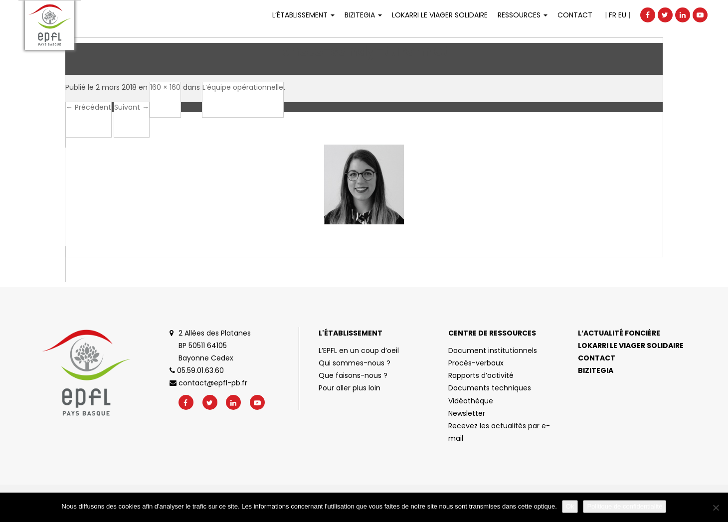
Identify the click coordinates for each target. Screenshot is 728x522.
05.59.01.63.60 (197, 370)
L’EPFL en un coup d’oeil (359, 350)
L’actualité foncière (619, 333)
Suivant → (131, 107)
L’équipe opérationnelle (242, 87)
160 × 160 (165, 87)
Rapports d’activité (481, 375)
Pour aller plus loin (349, 388)
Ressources (522, 15)
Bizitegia (363, 15)
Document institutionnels (492, 350)
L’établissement (303, 15)
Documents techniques (489, 388)
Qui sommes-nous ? (354, 363)
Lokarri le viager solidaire (631, 345)
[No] (716, 508)
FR (612, 15)
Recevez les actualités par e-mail (499, 432)
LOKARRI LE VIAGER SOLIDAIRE (440, 15)
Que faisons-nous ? (353, 375)
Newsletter (466, 413)
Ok (570, 506)
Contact (574, 15)
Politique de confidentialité (624, 506)
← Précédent (88, 107)
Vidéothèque (470, 401)
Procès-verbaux (476, 363)
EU (622, 15)
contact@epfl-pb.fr (208, 383)
